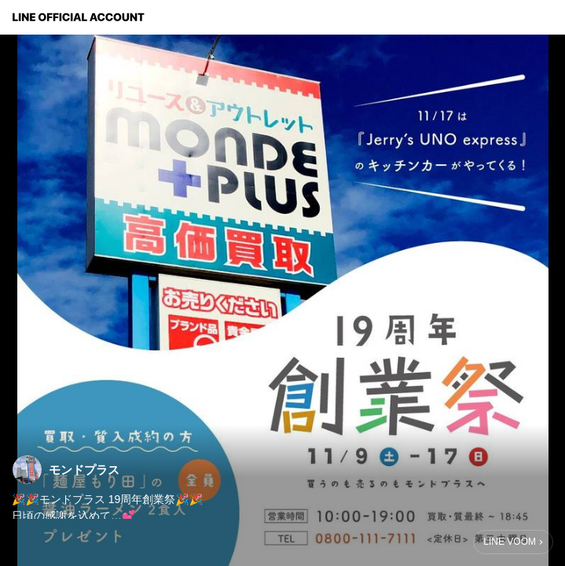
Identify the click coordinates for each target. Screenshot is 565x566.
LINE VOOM (509, 541)
